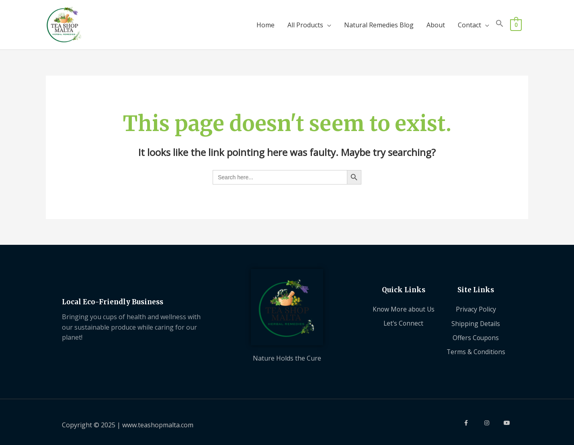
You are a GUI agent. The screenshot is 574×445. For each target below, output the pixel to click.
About (435, 21)
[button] (500, 21)
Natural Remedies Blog (379, 21)
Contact (469, 21)
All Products (305, 21)
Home (265, 21)
